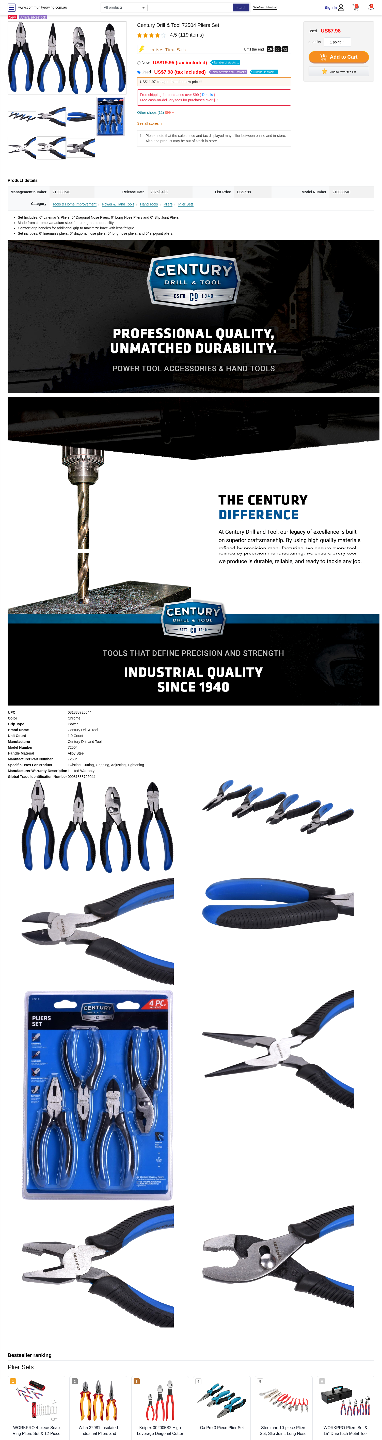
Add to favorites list (339, 71)
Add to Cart (339, 57)
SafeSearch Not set (265, 7)
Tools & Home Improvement (75, 204)
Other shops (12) (155, 112)
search (241, 8)
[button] (371, 7)
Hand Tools (149, 204)
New (190, 62)
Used (209, 72)
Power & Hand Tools (118, 204)
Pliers (168, 204)
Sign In (331, 8)
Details (207, 95)
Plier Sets (186, 204)
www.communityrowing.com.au (42, 7)
